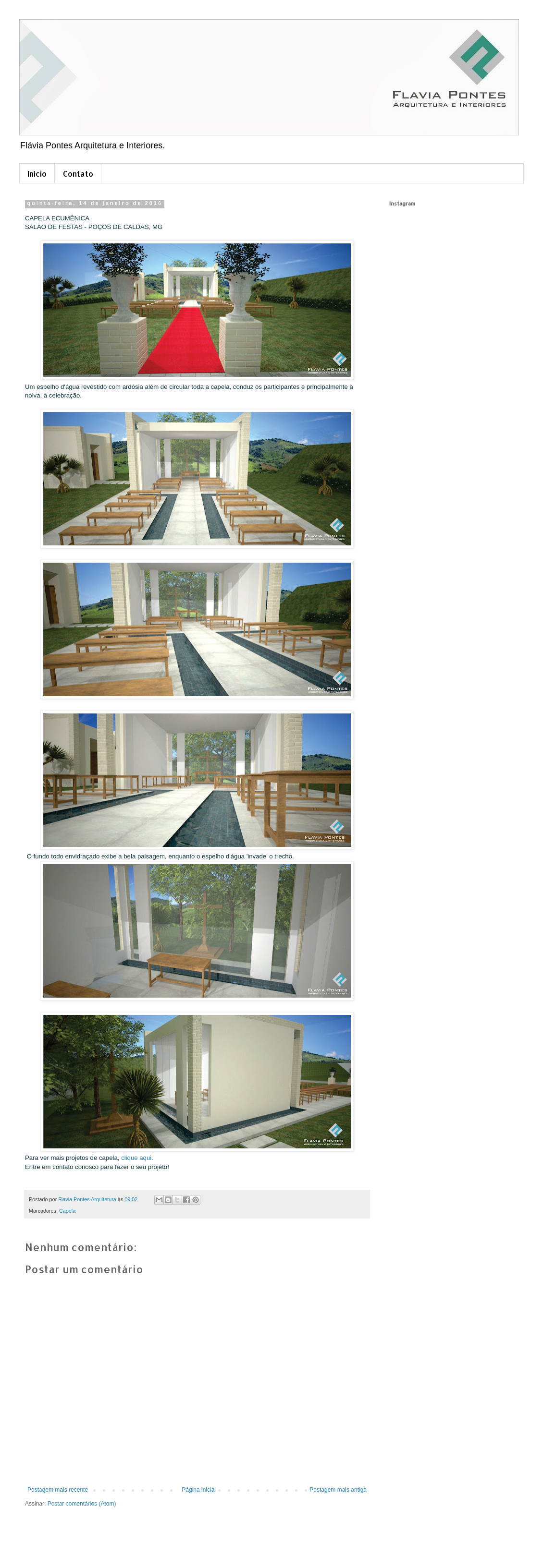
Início (37, 174)
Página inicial (199, 1489)
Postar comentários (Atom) (82, 1503)
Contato (78, 174)
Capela (67, 1211)
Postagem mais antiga (338, 1489)
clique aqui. (137, 1157)
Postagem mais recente (57, 1489)
